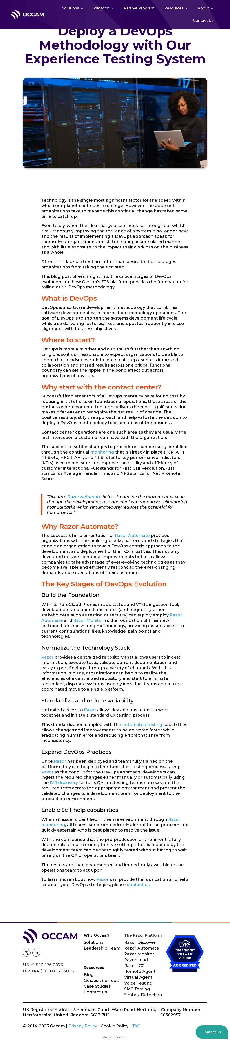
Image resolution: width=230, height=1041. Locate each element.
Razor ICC (134, 965)
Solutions (70, 8)
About (203, 8)
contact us (138, 884)
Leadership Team (102, 948)
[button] (212, 1032)
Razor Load (136, 959)
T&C (136, 1026)
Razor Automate (84, 496)
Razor (47, 657)
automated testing (142, 724)
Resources (174, 8)
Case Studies (97, 986)
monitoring (102, 452)
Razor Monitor (88, 620)
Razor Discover (140, 942)
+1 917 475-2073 (47, 964)
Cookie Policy (114, 1026)
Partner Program (139, 8)
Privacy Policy (83, 1026)
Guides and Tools (101, 980)
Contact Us (203, 20)
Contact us (95, 992)
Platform (101, 8)
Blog (89, 974)
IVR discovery (64, 782)
